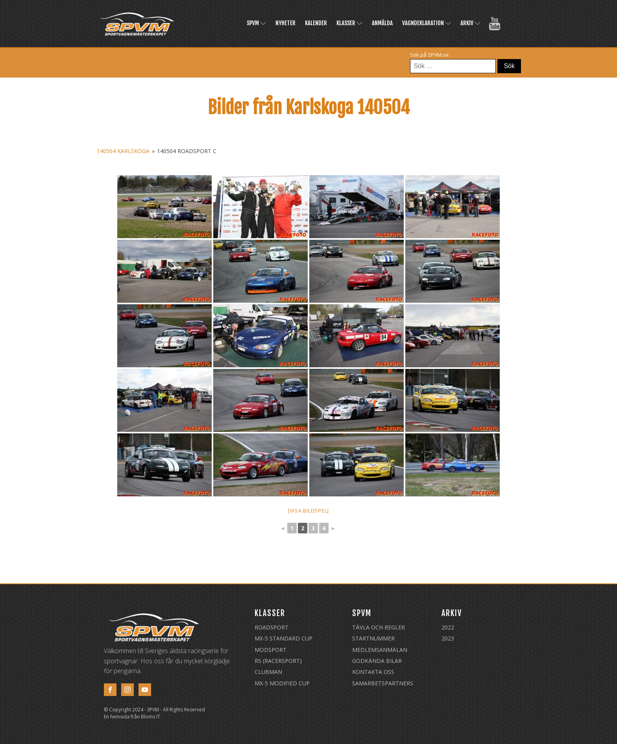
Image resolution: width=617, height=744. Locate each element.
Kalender (316, 23)
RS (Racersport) (278, 660)
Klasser (349, 23)
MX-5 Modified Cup (282, 683)
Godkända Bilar (377, 660)
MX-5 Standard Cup (283, 638)
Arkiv (470, 23)
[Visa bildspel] (308, 510)
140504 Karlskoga (123, 151)
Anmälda (382, 23)
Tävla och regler (378, 627)
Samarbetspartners (382, 683)
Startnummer (373, 638)
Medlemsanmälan (379, 649)
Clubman (268, 672)
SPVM (256, 23)
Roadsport (271, 627)
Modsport (270, 649)
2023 (448, 638)
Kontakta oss (373, 672)
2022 (448, 627)
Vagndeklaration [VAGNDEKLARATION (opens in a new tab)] (426, 23)
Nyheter (285, 23)
